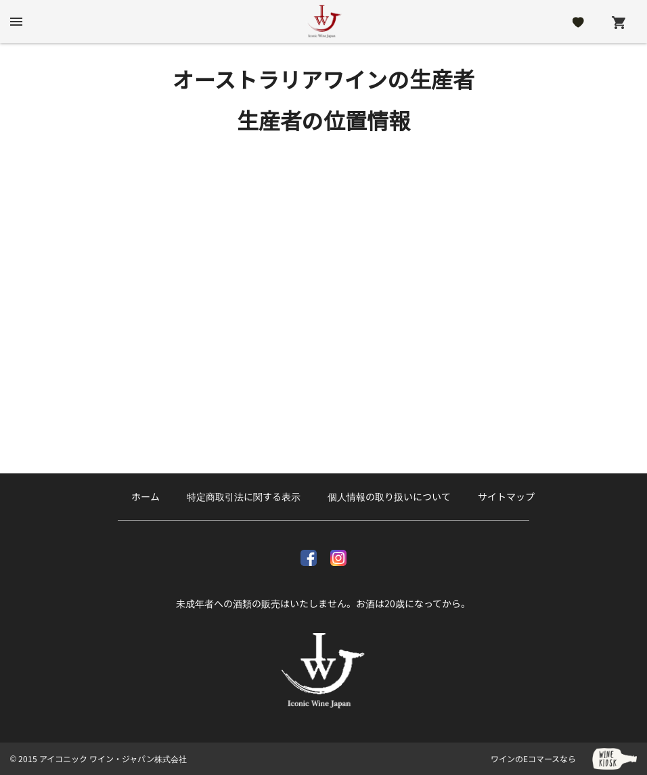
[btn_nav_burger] (16, 22)
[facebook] (308, 555)
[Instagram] (338, 555)
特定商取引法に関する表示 (243, 496)
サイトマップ (506, 496)
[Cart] (618, 21)
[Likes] (578, 21)
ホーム (145, 496)
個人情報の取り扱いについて (389, 496)
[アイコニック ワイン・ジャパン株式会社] (323, 21)
